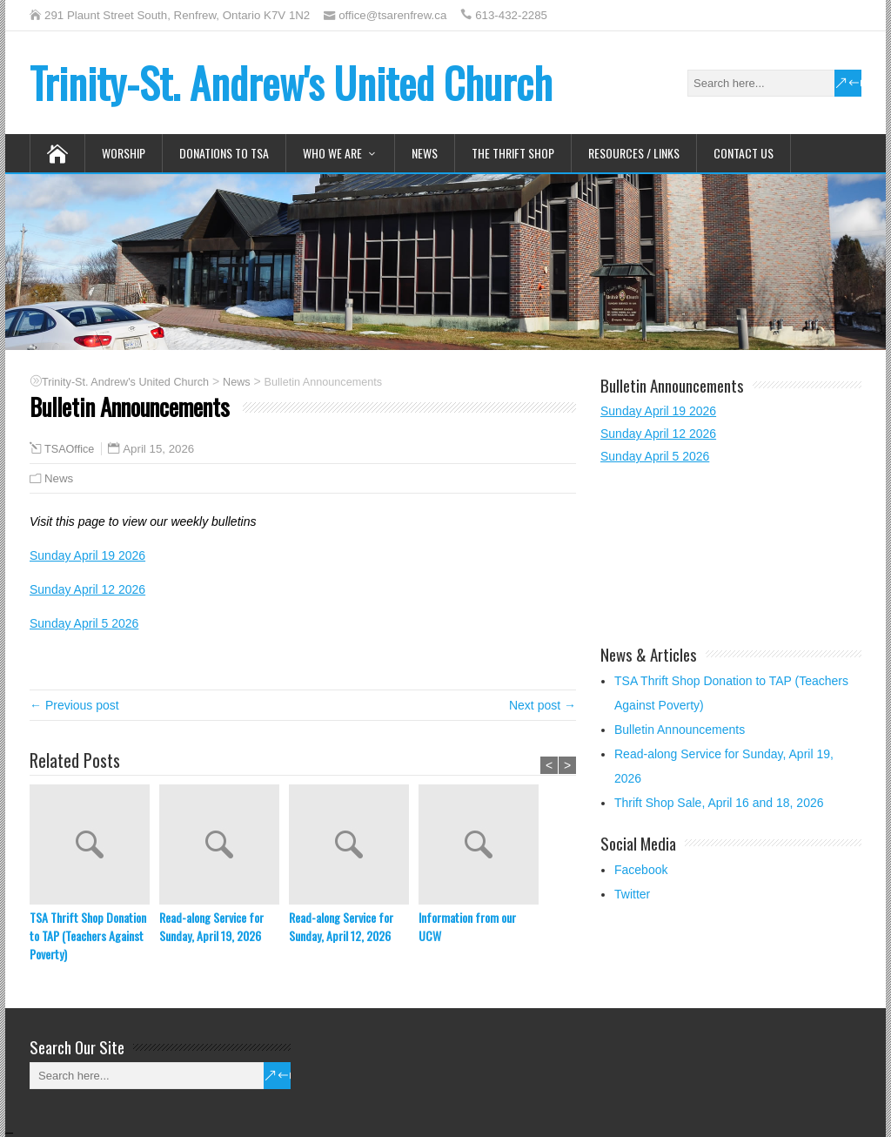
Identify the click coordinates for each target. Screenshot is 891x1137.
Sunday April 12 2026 (87, 589)
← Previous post (74, 705)
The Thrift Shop (513, 153)
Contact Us (743, 153)
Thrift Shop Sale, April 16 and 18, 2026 (719, 803)
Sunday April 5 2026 (84, 623)
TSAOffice (69, 449)
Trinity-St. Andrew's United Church (291, 82)
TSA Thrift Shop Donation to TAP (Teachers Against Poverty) (88, 935)
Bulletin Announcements (679, 730)
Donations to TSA (224, 153)
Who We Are (332, 153)
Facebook (640, 870)
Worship (123, 153)
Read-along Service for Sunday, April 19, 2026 (211, 926)
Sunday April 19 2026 (87, 555)
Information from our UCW (467, 926)
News (425, 153)
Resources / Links (634, 153)
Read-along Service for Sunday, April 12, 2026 (341, 926)
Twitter (632, 894)
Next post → (542, 705)
